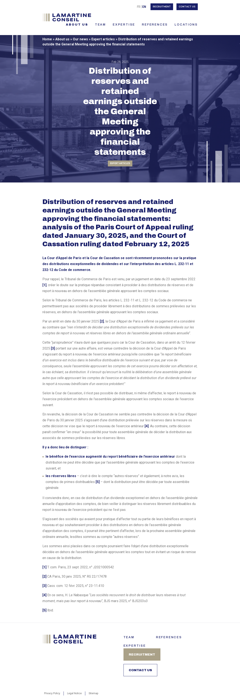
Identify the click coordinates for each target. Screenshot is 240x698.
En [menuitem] (144, 6)
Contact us (187, 6)
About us (77, 24)
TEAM (100, 24)
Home (47, 39)
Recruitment (162, 6)
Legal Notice (74, 693)
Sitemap (93, 693)
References (155, 24)
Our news (80, 39)
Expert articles (103, 39)
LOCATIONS (186, 24)
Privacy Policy (52, 693)
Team (128, 637)
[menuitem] (138, 6)
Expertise (124, 24)
